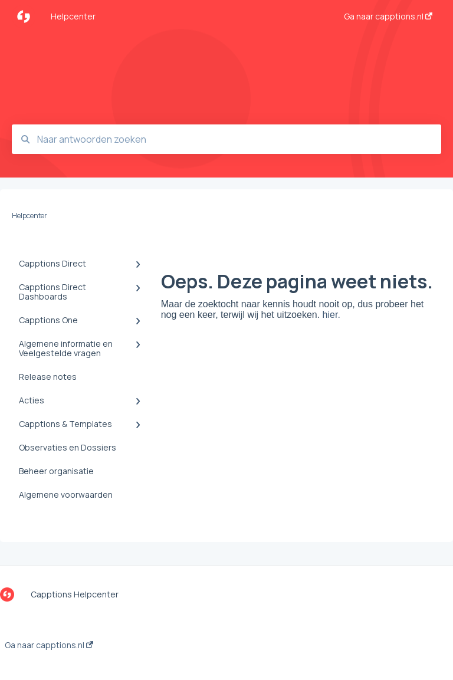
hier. (331, 315)
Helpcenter (73, 16)
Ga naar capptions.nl (49, 645)
